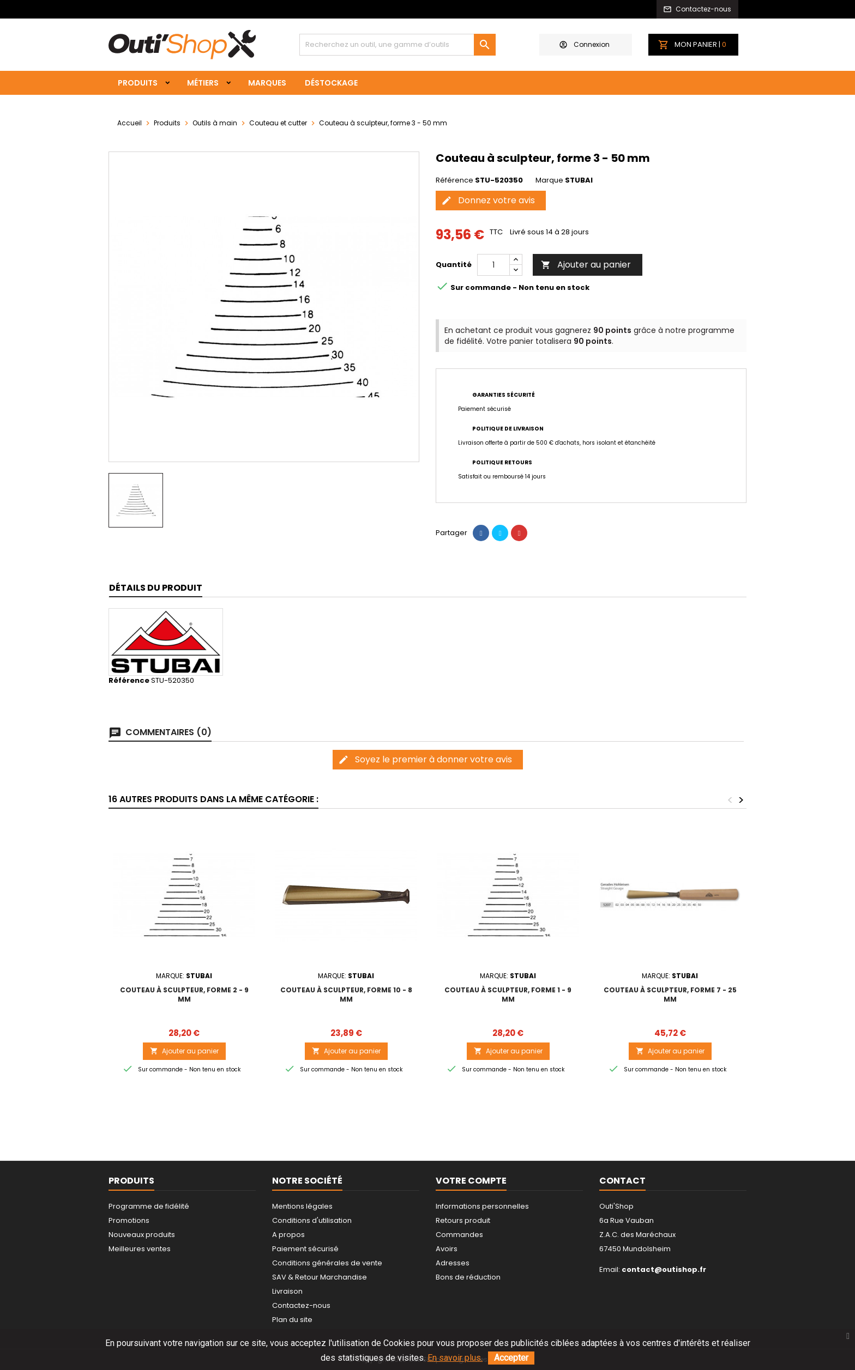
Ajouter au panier (586, 264)
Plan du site (292, 1319)
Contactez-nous (301, 1305)
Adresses (452, 1263)
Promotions (129, 1220)
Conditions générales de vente (327, 1263)
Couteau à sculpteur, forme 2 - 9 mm (184, 994)
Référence (454, 180)
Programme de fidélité (149, 1206)
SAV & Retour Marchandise (319, 1277)
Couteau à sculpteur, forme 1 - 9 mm (507, 994)
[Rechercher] (397, 45)
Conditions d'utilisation (312, 1220)
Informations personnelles (482, 1206)
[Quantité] (493, 265)
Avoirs (446, 1249)
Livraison (287, 1291)
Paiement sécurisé (305, 1249)
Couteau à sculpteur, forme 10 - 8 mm (346, 994)
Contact (622, 1180)
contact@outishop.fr (664, 1269)
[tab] (156, 588)
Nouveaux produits (142, 1234)
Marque (549, 180)
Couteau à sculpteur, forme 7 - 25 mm (670, 994)
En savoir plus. (455, 1358)
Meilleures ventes (140, 1249)
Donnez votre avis (488, 200)
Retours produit (463, 1220)
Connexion (584, 44)
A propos (288, 1234)
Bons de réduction (468, 1277)
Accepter (511, 1358)
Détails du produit (155, 587)
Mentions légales (302, 1206)
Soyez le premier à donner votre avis (425, 759)
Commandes (459, 1234)
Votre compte (471, 1180)
